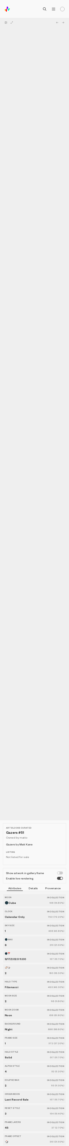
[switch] (60, 872)
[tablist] (34, 888)
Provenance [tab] (53, 888)
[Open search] (45, 9)
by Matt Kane (19, 844)
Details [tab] (33, 888)
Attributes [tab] (15, 888)
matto (23, 837)
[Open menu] (53, 9)
